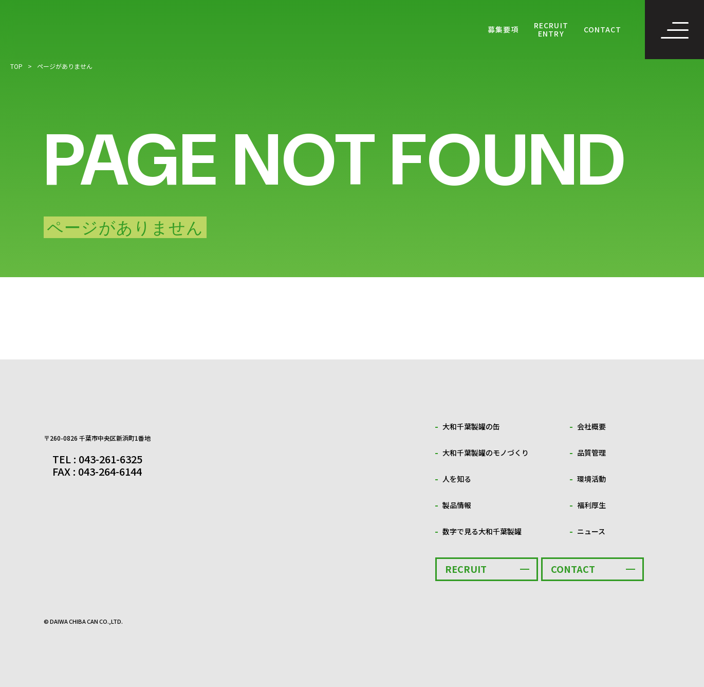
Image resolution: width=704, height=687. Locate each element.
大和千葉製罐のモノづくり (485, 452)
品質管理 (591, 452)
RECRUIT (466, 568)
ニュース (591, 531)
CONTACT (602, 29)
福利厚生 (591, 505)
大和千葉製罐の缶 (471, 426)
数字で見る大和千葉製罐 (482, 531)
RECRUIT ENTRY (551, 30)
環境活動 (591, 479)
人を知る (456, 479)
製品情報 (456, 505)
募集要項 (503, 29)
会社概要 (591, 426)
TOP (16, 66)
